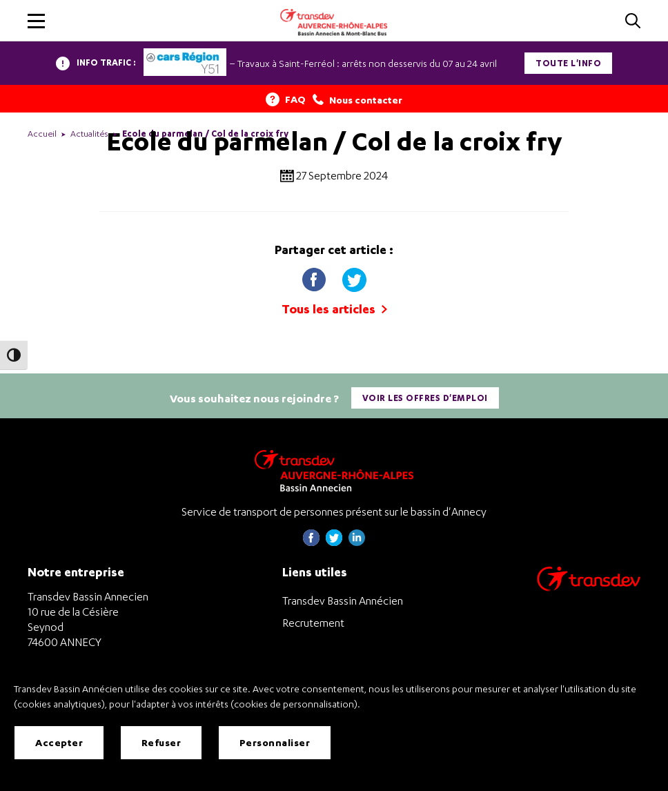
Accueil (42, 133)
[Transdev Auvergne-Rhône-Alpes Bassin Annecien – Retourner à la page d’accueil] (334, 470)
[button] (36, 21)
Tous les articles (334, 309)
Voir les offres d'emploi (425, 398)
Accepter (59, 742)
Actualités (89, 133)
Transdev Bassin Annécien (342, 600)
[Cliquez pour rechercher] (633, 21)
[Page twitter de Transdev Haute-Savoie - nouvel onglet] (334, 542)
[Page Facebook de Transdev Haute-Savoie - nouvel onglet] (311, 542)
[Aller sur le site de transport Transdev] (588, 588)
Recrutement (313, 622)
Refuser (161, 742)
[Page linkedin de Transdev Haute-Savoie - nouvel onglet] (356, 542)
